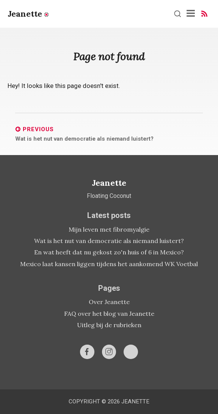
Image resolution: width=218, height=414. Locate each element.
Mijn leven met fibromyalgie (109, 229)
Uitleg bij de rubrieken (109, 325)
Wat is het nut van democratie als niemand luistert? (109, 241)
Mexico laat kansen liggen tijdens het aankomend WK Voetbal (109, 264)
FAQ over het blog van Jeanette (109, 313)
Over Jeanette (109, 302)
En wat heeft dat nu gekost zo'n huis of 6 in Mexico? (109, 252)
